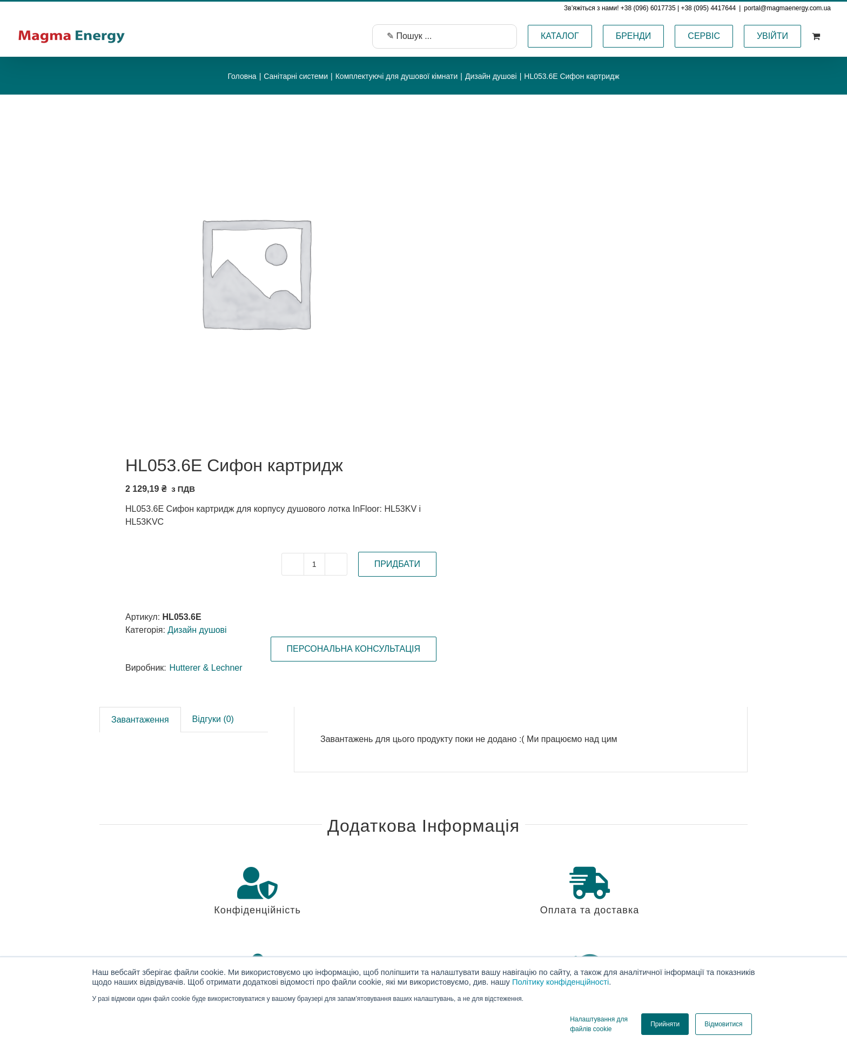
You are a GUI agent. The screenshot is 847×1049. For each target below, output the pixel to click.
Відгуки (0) (213, 719)
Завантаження (140, 719)
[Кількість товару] (314, 564)
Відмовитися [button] (723, 1024)
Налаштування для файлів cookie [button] (599, 1024)
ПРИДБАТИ (397, 564)
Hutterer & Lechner (205, 667)
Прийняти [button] (665, 1024)
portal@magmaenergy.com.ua (787, 8)
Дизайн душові (196, 629)
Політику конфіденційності (560, 982)
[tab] (140, 719)
